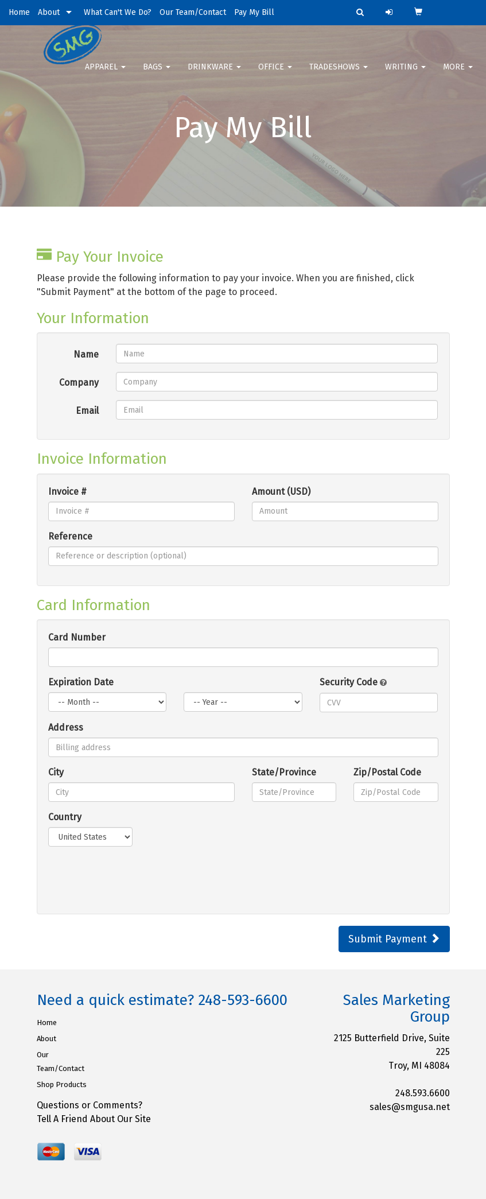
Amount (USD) (281, 491)
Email (87, 410)
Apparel (105, 74)
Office (275, 74)
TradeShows (338, 74)
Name (86, 354)
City (56, 772)
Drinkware (214, 74)
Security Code (353, 682)
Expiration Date (81, 682)
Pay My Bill (254, 12)
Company (79, 382)
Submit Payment (394, 939)
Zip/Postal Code (387, 772)
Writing (405, 74)
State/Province (284, 772)
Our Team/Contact (193, 12)
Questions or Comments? (89, 1105)
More (458, 74)
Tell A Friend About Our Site (94, 1118)
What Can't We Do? (117, 12)
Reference (70, 536)
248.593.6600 (422, 1093)
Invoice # (67, 491)
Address (65, 727)
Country (64, 817)
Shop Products (62, 1084)
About (49, 12)
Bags (156, 74)
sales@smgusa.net (410, 1106)
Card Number (77, 637)
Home (19, 12)
